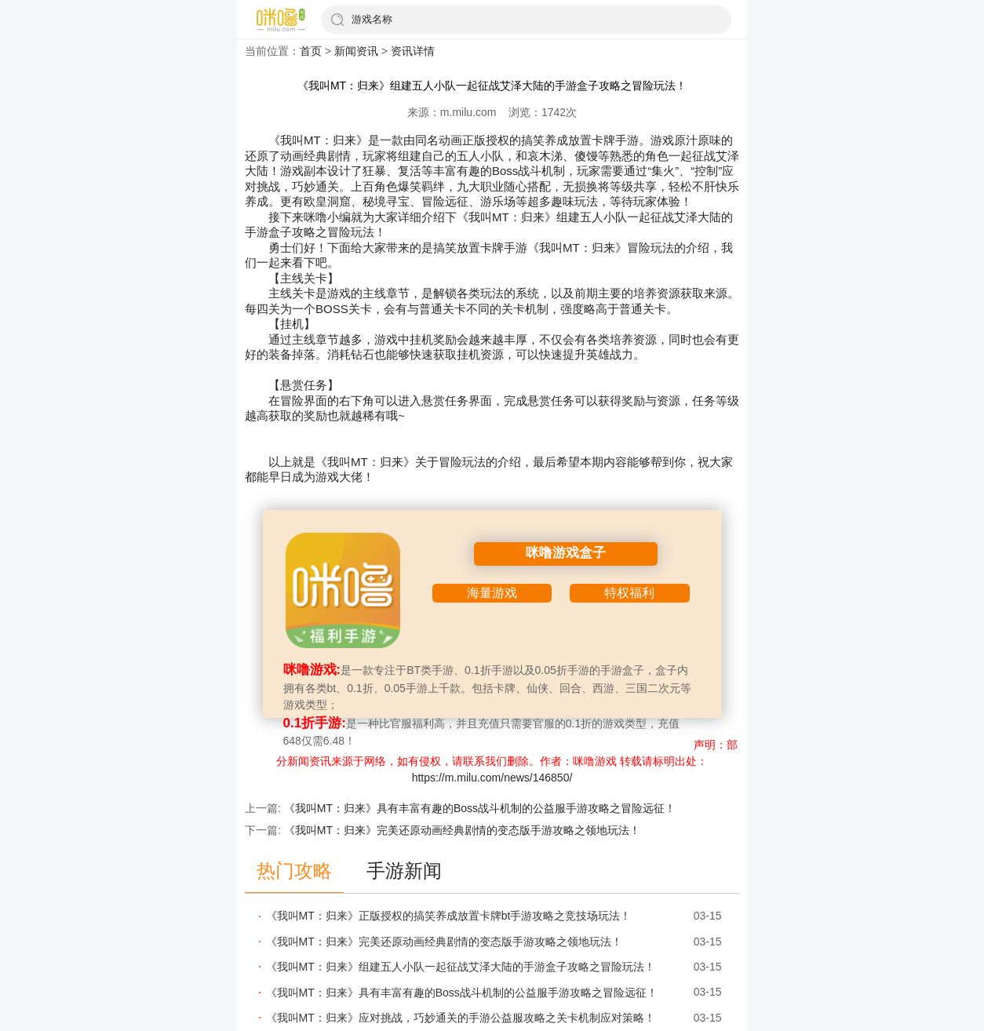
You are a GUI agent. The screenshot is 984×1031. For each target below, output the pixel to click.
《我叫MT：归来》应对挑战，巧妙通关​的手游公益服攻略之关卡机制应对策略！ (460, 1017)
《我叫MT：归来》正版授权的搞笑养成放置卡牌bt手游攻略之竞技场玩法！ (449, 915)
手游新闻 (404, 870)
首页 (311, 51)
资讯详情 (413, 51)
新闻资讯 (356, 51)
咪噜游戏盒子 (566, 552)
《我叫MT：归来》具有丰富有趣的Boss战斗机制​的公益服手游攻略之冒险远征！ (480, 808)
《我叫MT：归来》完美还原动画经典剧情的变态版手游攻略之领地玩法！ (462, 830)
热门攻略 (294, 870)
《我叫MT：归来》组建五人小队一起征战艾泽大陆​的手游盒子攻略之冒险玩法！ (460, 966)
